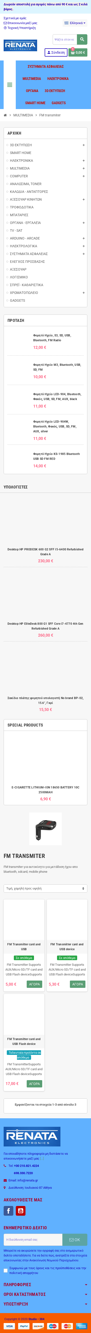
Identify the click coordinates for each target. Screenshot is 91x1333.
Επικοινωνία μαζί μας (20, 23)
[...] (42, 1158)
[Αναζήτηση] (70, 39)
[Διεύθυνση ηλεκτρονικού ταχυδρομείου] (33, 1240)
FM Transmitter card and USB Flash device (24, 1041)
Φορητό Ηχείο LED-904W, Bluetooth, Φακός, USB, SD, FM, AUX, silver (54, 426)
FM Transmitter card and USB (24, 947)
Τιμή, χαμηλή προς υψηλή (23, 888)
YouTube (20, 1211)
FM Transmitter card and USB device (67, 947)
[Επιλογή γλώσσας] (75, 23)
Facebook (8, 1211)
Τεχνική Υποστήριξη (20, 28)
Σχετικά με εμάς (15, 18)
